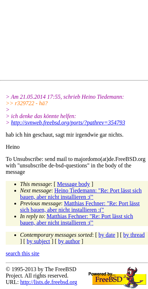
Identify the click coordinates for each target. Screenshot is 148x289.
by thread (134, 235)
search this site (22, 253)
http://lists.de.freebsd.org (48, 282)
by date (107, 235)
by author (69, 241)
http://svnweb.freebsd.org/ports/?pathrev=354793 (68, 122)
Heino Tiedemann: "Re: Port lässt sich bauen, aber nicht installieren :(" (81, 193)
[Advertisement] (77, 41)
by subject (38, 241)
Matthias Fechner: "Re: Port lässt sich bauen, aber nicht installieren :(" (80, 206)
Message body (73, 184)
